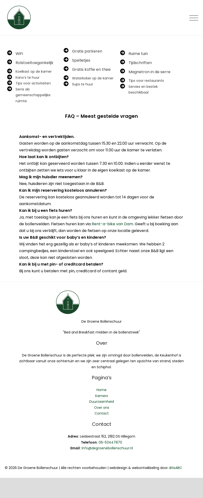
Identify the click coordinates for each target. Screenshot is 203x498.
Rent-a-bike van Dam (112, 224)
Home (101, 389)
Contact (102, 413)
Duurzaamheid (101, 401)
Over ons (101, 407)
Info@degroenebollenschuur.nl (107, 448)
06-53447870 (110, 442)
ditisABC (175, 467)
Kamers (101, 395)
